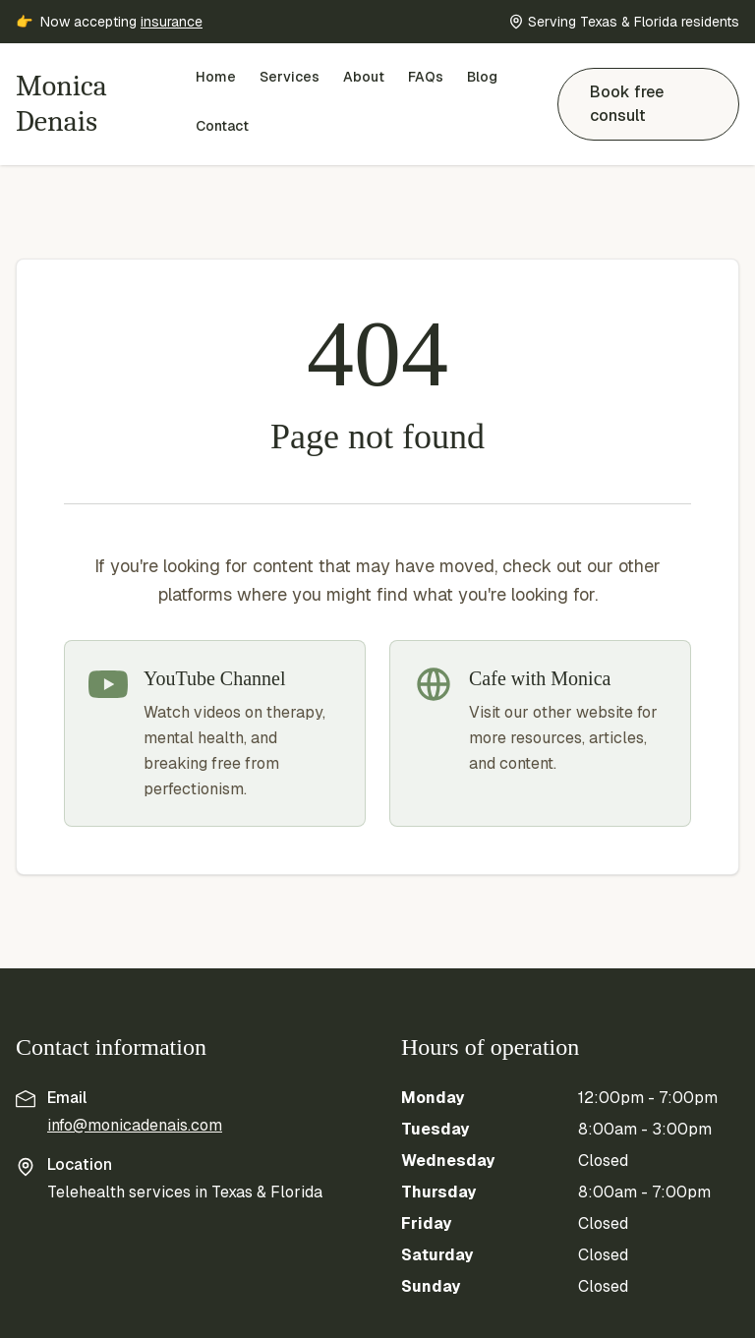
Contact (222, 126)
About (363, 77)
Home (216, 77)
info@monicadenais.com (134, 1125)
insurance (172, 21)
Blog (482, 77)
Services (289, 77)
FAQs (425, 77)
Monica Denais (61, 104)
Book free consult (627, 104)
